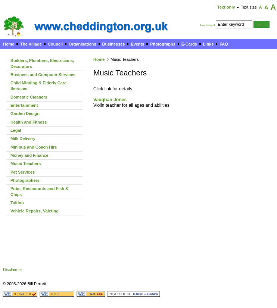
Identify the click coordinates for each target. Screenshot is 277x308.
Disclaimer (12, 269)
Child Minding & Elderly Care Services (38, 86)
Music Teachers (25, 163)
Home (8, 44)
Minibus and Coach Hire (33, 147)
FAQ (224, 44)
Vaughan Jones (110, 99)
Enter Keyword (207, 25)
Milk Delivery (22, 138)
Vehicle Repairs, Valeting (34, 211)
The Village (31, 44)
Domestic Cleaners (28, 97)
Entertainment (24, 105)
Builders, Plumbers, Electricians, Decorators (42, 63)
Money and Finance (29, 155)
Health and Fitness (28, 122)
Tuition (17, 202)
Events (137, 44)
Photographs (162, 44)
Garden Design (25, 113)
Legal (15, 130)
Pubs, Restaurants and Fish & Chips (39, 191)
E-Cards (189, 44)
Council (55, 44)
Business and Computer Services (42, 74)
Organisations (82, 44)
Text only (226, 7)
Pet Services (22, 172)
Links (208, 44)
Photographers (25, 180)
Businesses (113, 44)
